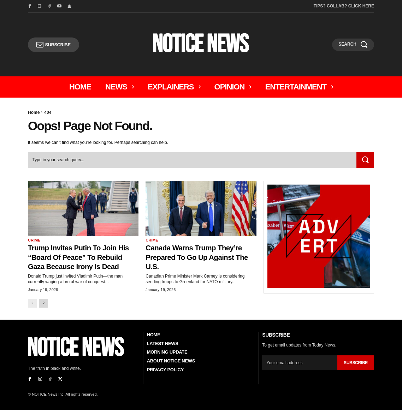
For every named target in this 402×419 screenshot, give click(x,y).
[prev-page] (32, 312)
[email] (299, 372)
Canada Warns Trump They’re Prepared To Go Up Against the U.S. (198, 257)
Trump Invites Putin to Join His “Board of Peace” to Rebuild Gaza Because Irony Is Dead (82, 261)
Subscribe (356, 372)
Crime (34, 240)
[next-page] (43, 312)
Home (34, 112)
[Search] (365, 160)
